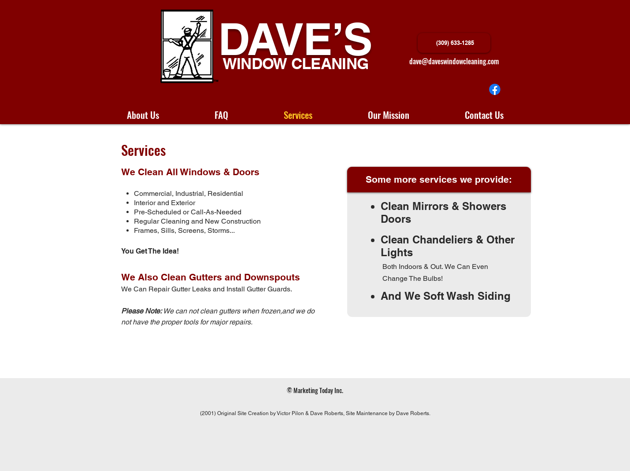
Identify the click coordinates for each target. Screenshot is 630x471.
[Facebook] (494, 89)
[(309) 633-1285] (454, 43)
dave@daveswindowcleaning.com (454, 61)
